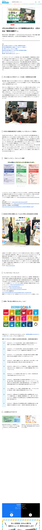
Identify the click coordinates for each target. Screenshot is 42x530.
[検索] (35, 2)
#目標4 (3, 38)
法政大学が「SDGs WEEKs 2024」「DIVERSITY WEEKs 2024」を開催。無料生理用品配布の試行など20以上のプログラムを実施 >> (30, 426)
